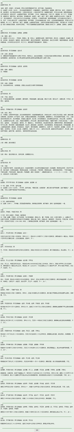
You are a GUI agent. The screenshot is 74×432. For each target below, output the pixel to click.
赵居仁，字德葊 (28, 276)
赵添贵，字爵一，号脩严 (8, 290)
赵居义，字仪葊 (5, 276)
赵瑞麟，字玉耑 (39, 370)
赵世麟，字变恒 (5, 370)
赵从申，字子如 (28, 395)
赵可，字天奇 (5, 246)
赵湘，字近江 (26, 331)
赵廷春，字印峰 (5, 344)
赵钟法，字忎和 (39, 407)
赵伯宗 (25, 109)
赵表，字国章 (5, 331)
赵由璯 (20, 198)
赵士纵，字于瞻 (5, 420)
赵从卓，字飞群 (5, 395)
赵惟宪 (3, 33)
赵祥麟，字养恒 (50, 370)
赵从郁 (3, 50)
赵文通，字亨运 (28, 260)
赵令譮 (3, 80)
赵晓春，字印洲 (39, 344)
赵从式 (20, 50)
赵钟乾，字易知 (28, 407)
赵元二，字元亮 (5, 233)
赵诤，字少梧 (26, 358)
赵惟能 (25, 33)
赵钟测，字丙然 (5, 407)
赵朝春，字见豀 (28, 344)
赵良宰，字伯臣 (28, 383)
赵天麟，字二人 (28, 370)
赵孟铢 (27, 182)
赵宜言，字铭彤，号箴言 (8, 212)
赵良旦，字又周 (50, 383)
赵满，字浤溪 (5, 303)
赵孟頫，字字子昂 (6, 182)
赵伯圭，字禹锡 (5, 109)
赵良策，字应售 (5, 383)
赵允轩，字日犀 (28, 317)
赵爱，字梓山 (35, 331)
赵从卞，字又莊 (39, 395)
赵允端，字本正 (5, 317)
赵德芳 (3, 5)
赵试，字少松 (5, 358)
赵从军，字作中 (50, 395)
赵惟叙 (20, 33)
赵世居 (20, 66)
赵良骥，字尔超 (39, 383)
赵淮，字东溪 (45, 303)
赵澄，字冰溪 (26, 303)
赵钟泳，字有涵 (64, 407)
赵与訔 (3, 162)
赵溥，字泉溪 (35, 303)
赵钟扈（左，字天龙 (51, 407)
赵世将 (3, 66)
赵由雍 (3, 198)
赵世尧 (25, 66)
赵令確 (20, 80)
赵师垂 (3, 139)
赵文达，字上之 (5, 260)
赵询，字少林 (35, 358)
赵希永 (3, 151)
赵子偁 (3, 93)
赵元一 (25, 233)
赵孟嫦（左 (33, 182)
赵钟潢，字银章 (13, 408)
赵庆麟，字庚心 (61, 370)
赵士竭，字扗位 (28, 420)
